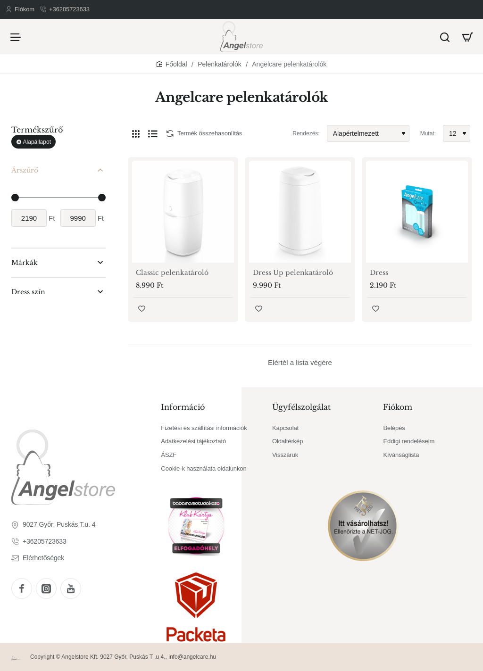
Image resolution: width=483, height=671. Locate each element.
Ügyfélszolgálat (301, 407)
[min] (29, 218)
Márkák (24, 262)
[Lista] (152, 133)
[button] (141, 308)
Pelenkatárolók (220, 64)
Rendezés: (305, 133)
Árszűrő (24, 170)
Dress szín (28, 292)
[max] (78, 218)
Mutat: (428, 133)
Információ (183, 407)
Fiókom (397, 407)
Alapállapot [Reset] (37, 142)
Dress (379, 272)
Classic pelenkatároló (172, 272)
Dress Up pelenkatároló (293, 272)
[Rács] (135, 133)
